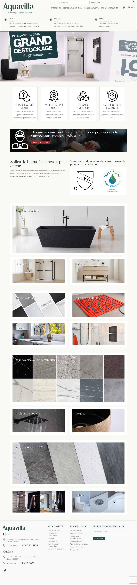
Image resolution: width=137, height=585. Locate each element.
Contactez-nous (76, 533)
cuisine (20, 328)
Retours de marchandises (79, 544)
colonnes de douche (28, 495)
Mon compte (55, 526)
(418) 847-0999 (77, 26)
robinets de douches (28, 413)
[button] (109, 7)
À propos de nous (76, 541)
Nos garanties (75, 550)
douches (21, 264)
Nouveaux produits (76, 530)
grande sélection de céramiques (35, 360)
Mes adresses (52, 541)
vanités (80, 264)
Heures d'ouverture (76, 547)
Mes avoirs (51, 538)
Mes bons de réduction (55, 549)
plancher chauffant (88, 297)
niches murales (85, 328)
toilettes (81, 495)
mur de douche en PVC (30, 447)
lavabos (80, 413)
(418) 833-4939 (33, 26)
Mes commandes (54, 530)
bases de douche (26, 297)
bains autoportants (27, 210)
